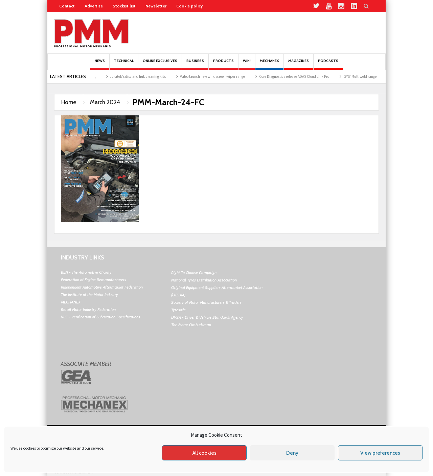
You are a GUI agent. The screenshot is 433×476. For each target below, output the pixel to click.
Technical (124, 64)
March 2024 (105, 102)
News (99, 64)
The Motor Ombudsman (191, 324)
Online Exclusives (160, 64)
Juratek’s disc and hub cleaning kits (142, 76)
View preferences (380, 453)
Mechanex (269, 64)
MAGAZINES (298, 64)
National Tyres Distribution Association (204, 279)
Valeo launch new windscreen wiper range (216, 76)
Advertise (94, 5)
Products (223, 64)
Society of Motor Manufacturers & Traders (206, 302)
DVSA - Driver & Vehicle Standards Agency (207, 317)
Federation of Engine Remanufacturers (93, 279)
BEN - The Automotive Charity (86, 272)
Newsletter (155, 5)
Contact (67, 5)
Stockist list (124, 5)
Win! (246, 64)
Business (195, 64)
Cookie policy (189, 5)
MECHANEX (71, 301)
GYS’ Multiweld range (364, 76)
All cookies (204, 453)
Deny (292, 453)
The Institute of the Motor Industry (89, 294)
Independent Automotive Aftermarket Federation (102, 287)
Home (68, 102)
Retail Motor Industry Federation (88, 309)
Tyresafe (178, 309)
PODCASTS (328, 64)
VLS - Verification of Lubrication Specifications (100, 316)
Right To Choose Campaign (193, 272)
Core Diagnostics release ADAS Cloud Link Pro (298, 76)
